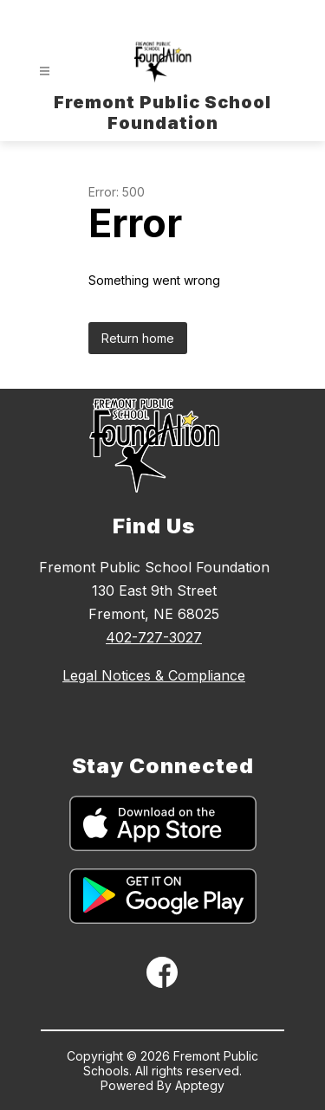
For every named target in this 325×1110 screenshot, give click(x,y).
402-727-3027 (154, 637)
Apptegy (199, 1085)
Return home (137, 338)
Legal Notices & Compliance (153, 675)
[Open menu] (45, 71)
